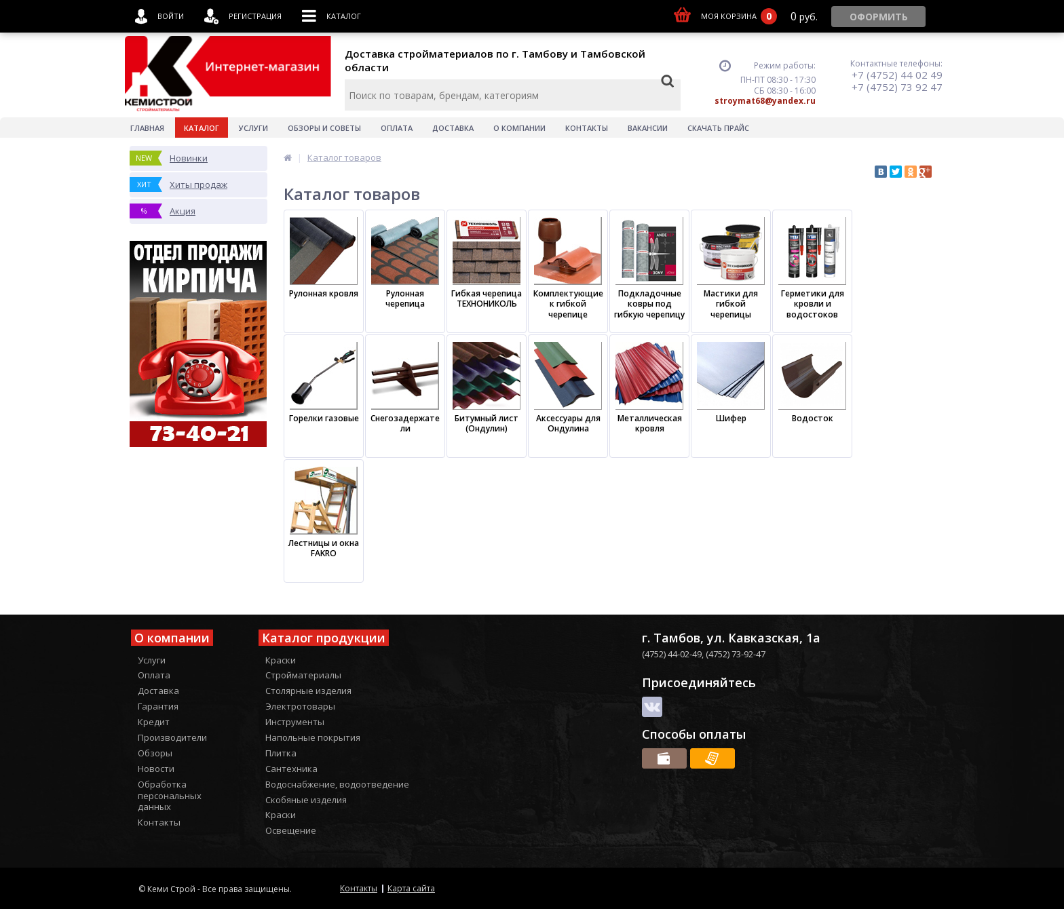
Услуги (253, 128)
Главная (147, 128)
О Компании (519, 128)
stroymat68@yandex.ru (765, 101)
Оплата (397, 128)
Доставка (453, 128)
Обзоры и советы (324, 128)
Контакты (586, 128)
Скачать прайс (718, 128)
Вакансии (648, 128)
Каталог (201, 128)
